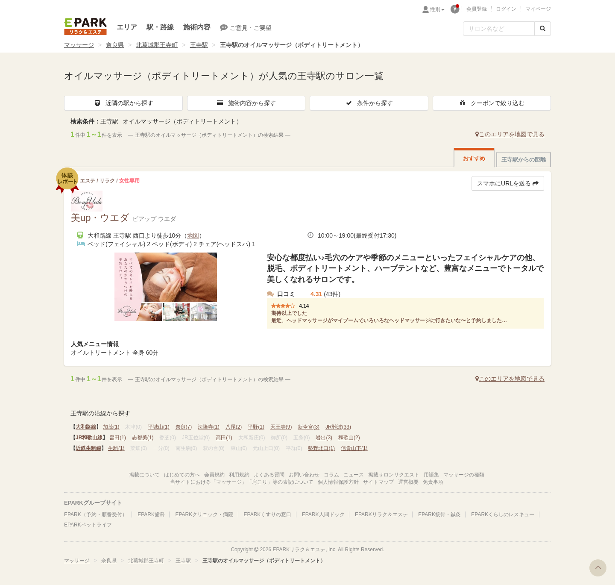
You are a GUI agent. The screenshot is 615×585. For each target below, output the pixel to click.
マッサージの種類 (463, 475)
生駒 (116, 448)
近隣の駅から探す (123, 103)
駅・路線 (160, 27)
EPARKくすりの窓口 (268, 514)
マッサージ (79, 44)
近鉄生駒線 (88, 448)
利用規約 (239, 475)
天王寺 (281, 427)
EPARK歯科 (151, 514)
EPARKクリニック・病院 (204, 514)
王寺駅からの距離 (523, 159)
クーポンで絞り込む (491, 103)
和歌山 (349, 438)
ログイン (506, 9)
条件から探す (369, 103)
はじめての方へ (182, 475)
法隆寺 (209, 427)
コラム (331, 475)
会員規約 (214, 475)
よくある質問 (269, 475)
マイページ (538, 9)
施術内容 (197, 27)
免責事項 (433, 482)
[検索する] (543, 28)
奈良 (184, 427)
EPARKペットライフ (88, 525)
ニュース (353, 475)
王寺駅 (199, 44)
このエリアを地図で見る (510, 134)
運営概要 (408, 482)
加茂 (111, 427)
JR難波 (338, 427)
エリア (127, 27)
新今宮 (308, 427)
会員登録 (476, 9)
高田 (224, 438)
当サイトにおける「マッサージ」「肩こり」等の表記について (241, 482)
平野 (256, 427)
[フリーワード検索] (499, 28)
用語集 (431, 475)
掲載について (144, 475)
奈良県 (115, 44)
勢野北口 (321, 448)
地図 (193, 235)
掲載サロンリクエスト (393, 475)
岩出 (324, 438)
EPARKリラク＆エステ (85, 26)
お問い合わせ (304, 475)
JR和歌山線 (89, 438)
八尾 (234, 427)
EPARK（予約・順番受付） (95, 514)
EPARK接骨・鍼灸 (439, 514)
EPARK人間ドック (323, 514)
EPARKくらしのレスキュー (502, 514)
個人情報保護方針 (338, 482)
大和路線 (86, 427)
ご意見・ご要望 (246, 27)
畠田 (117, 438)
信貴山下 (354, 448)
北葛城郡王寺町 (157, 44)
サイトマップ (378, 482)
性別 (437, 9)
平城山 (159, 427)
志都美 (143, 438)
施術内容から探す (246, 103)
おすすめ (474, 158)
